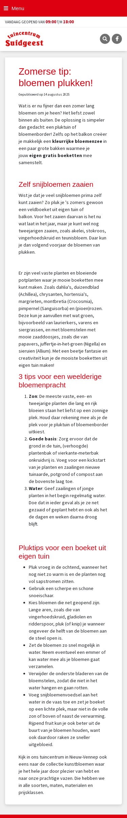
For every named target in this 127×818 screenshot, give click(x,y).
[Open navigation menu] (14, 8)
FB (117, 39)
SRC (105, 39)
